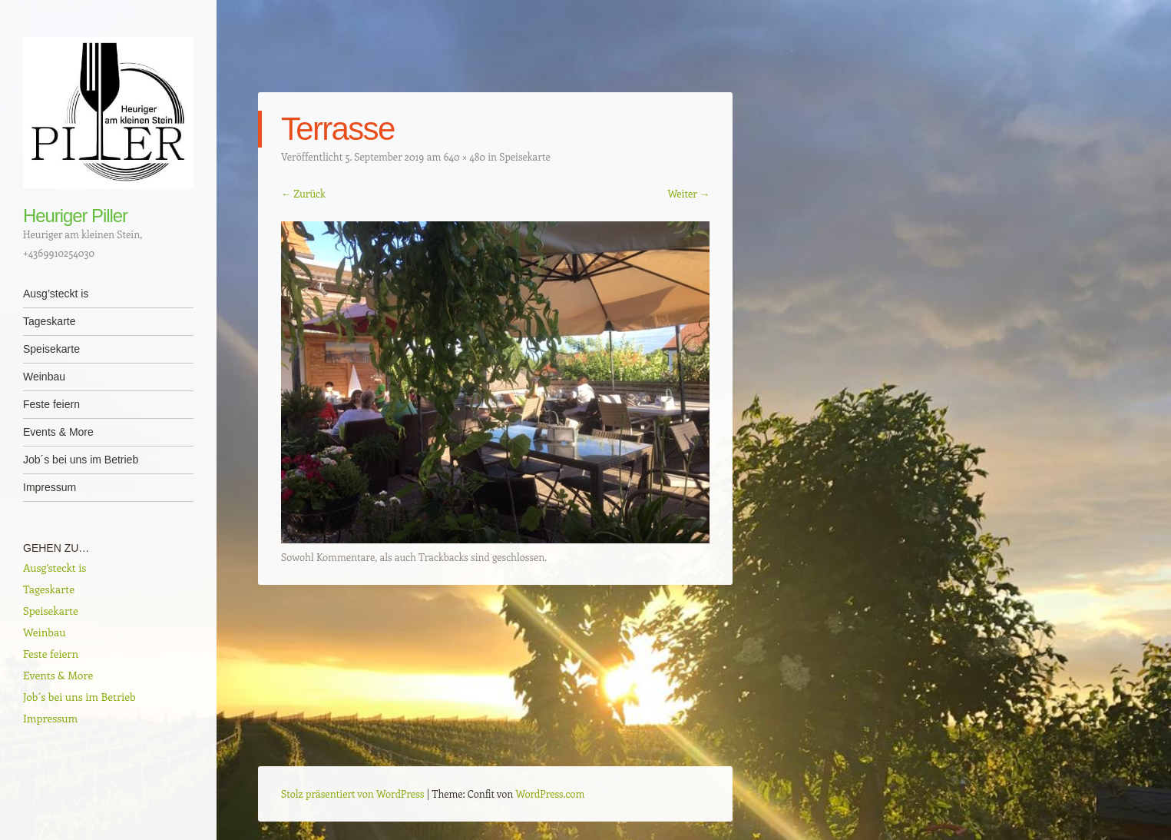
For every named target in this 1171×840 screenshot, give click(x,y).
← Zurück (303, 193)
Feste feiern (51, 404)
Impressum (49, 487)
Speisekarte (51, 349)
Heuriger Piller (75, 215)
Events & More (58, 432)
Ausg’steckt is (55, 293)
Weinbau (44, 376)
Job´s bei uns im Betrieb (80, 459)
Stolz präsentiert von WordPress (352, 793)
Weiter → (688, 193)
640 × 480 (464, 156)
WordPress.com (550, 793)
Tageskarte (49, 321)
